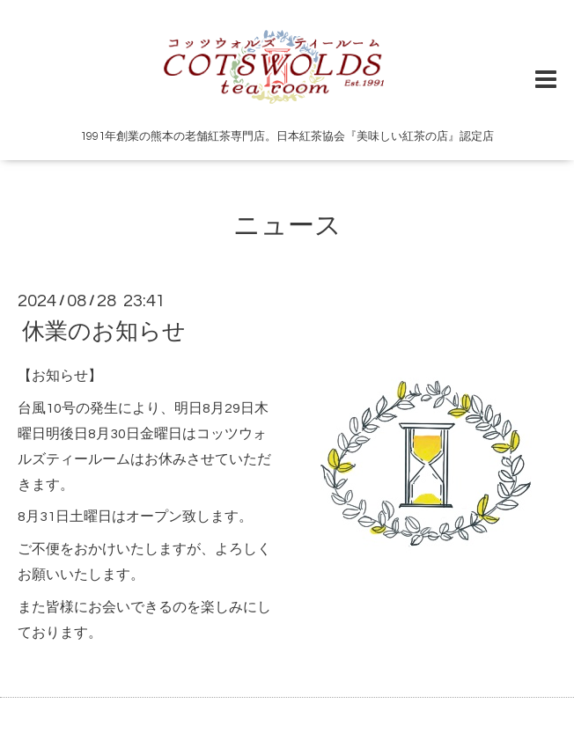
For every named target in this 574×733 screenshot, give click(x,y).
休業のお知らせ (104, 331)
